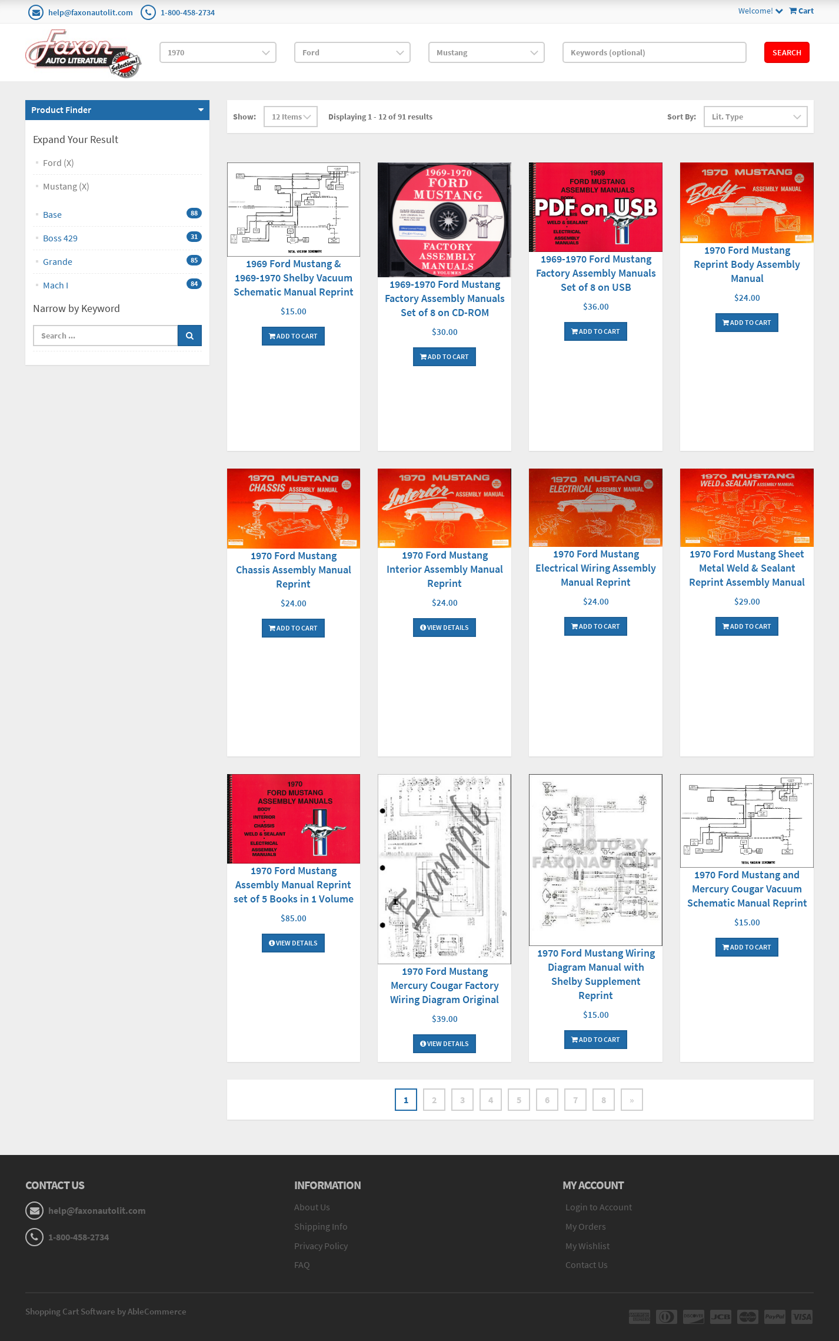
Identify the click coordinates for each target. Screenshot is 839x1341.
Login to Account (598, 1207)
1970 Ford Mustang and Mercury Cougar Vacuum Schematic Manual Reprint (747, 889)
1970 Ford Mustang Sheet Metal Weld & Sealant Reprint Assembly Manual (747, 568)
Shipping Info (321, 1226)
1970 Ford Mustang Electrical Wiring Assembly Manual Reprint (595, 568)
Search (787, 52)
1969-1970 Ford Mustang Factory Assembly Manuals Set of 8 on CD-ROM (445, 298)
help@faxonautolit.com (90, 12)
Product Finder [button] (61, 109)
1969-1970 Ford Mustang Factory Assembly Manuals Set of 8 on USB (596, 273)
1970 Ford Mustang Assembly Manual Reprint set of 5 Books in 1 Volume (294, 884)
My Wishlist (587, 1246)
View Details (444, 627)
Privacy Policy (321, 1246)
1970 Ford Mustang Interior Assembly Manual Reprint (445, 569)
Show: (244, 116)
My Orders (585, 1226)
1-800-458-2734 (188, 12)
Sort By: (681, 116)
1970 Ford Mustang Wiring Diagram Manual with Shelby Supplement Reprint (596, 974)
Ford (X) (58, 162)
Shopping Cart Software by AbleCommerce (106, 1311)
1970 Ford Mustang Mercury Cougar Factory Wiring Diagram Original (444, 985)
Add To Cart (293, 335)
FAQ (302, 1264)
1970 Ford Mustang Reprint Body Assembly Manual (747, 264)
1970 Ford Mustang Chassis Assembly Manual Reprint (293, 569)
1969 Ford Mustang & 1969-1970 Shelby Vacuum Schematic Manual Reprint (294, 277)
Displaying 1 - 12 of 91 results (380, 116)
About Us (312, 1207)
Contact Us (586, 1264)
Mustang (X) (66, 186)
